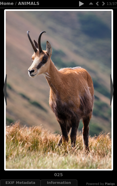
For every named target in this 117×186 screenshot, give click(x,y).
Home (6, 3)
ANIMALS (28, 3)
